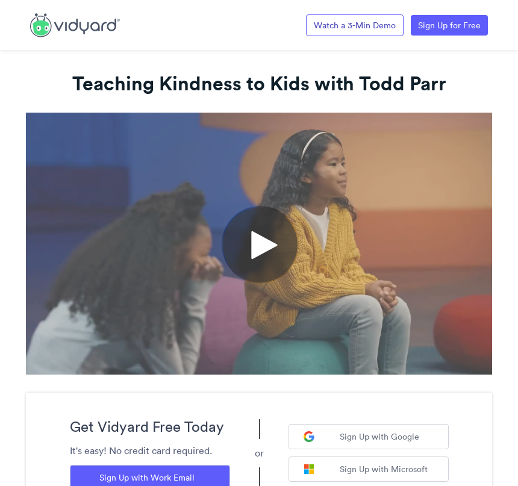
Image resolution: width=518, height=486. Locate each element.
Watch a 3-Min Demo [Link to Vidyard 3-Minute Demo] (355, 25)
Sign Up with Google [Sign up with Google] (361, 436)
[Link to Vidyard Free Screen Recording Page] (75, 24)
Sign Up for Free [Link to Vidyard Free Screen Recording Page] (449, 25)
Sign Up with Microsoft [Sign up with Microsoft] (366, 469)
